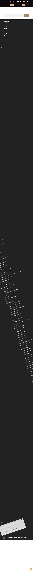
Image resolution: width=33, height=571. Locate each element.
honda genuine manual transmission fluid (24, 296)
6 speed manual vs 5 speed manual (22, 297)
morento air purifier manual (25, 300)
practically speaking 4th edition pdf (20, 296)
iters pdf (29, 306)
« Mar (4, 541)
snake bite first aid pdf (26, 302)
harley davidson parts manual (3, 290)
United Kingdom (7, 39)
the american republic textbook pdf (14, 294)
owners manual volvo (15, 297)
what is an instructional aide (28, 301)
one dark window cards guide (10, 293)
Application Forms (6, 25)
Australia (4, 27)
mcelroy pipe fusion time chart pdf (9, 291)
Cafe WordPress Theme (8, 537)
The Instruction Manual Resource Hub (15, 2)
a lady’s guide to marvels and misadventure (18, 294)
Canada (4, 29)
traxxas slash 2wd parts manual (12, 294)
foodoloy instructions (4, 292)
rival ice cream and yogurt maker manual (7, 289)
